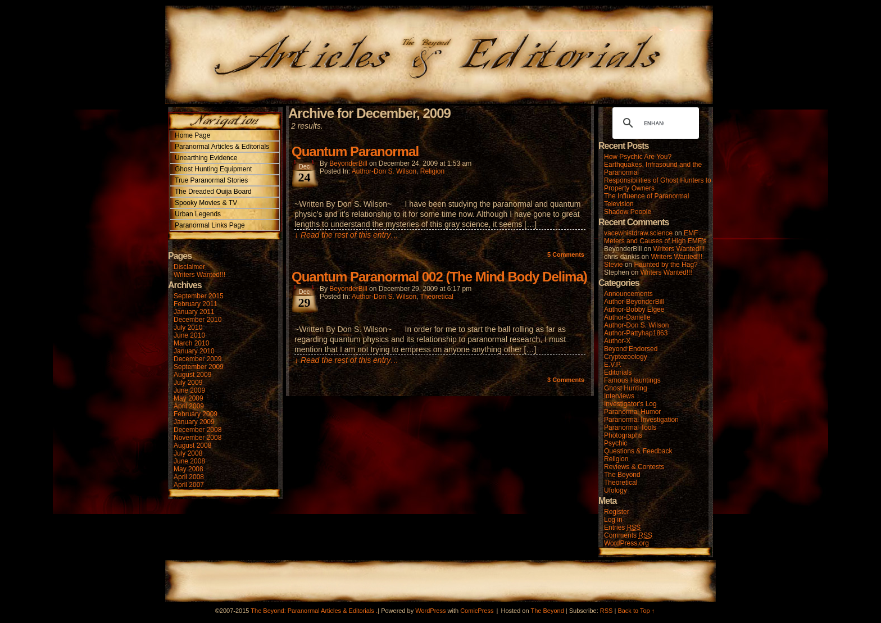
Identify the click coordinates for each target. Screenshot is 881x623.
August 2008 (192, 445)
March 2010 (191, 343)
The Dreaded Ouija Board (213, 191)
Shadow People (627, 212)
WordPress (430, 610)
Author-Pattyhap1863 (635, 333)
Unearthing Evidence (206, 158)
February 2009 (195, 414)
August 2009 (192, 375)
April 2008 (189, 477)
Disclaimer (189, 267)
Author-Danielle (627, 317)
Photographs (623, 435)
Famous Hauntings (632, 380)
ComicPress (476, 610)
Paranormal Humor (632, 412)
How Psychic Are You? (637, 157)
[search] (654, 123)
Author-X (617, 341)
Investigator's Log (630, 404)
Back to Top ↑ (636, 610)
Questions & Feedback (638, 451)
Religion (432, 171)
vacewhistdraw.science (638, 233)
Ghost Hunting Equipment (213, 169)
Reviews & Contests (634, 467)
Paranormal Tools (630, 427)
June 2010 (189, 335)
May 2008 (188, 469)
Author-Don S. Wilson (384, 171)
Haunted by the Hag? (665, 265)
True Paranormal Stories (211, 180)
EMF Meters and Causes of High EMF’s (655, 237)
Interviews (619, 396)
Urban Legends (198, 214)
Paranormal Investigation (641, 420)
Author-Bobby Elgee (634, 309)
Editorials (618, 372)
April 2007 (189, 485)
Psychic (615, 443)
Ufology (615, 490)
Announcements (628, 294)
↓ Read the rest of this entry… (346, 234)
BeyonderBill (348, 163)
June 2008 (189, 461)
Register (616, 512)
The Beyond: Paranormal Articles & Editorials (312, 610)
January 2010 (194, 351)
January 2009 (194, 422)
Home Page (192, 135)
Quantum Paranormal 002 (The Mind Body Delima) (439, 276)
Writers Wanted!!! (199, 275)
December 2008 (197, 430)
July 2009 (188, 382)
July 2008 (188, 453)
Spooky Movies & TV (206, 203)
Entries (622, 528)
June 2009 (189, 390)
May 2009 (188, 398)
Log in (613, 520)
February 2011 (195, 304)
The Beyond (622, 475)
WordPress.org (626, 543)
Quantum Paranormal (355, 151)
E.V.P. (612, 365)
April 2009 (189, 406)
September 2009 (199, 367)
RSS (606, 610)
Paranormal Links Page (210, 225)
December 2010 (197, 320)
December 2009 (197, 359)
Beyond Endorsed (630, 349)
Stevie (613, 265)
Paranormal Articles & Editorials (222, 147)
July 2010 (188, 327)
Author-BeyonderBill (634, 302)
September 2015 (199, 296)
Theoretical (436, 297)
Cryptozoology (625, 357)
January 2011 (194, 312)
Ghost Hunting (625, 388)
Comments (565, 254)
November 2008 (197, 438)
